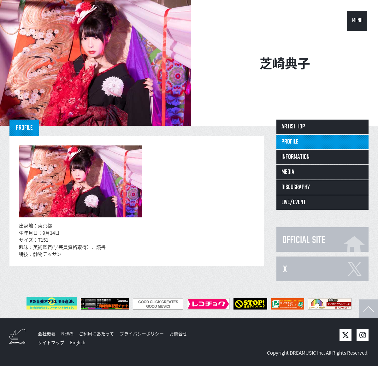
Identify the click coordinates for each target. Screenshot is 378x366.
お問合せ (178, 333)
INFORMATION (295, 157)
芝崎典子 (285, 63)
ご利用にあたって (96, 333)
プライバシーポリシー (142, 333)
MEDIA (287, 172)
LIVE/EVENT (293, 202)
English (78, 342)
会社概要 (47, 333)
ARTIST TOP (293, 127)
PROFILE (289, 142)
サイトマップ (51, 342)
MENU (357, 20)
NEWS (67, 333)
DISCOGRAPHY (295, 187)
